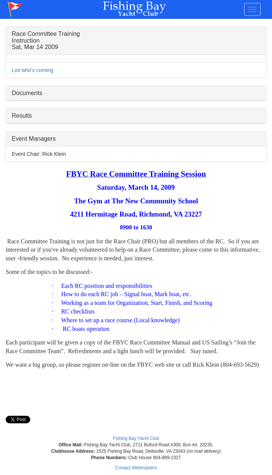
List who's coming (32, 70)
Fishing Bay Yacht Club (136, 438)
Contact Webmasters (136, 467)
